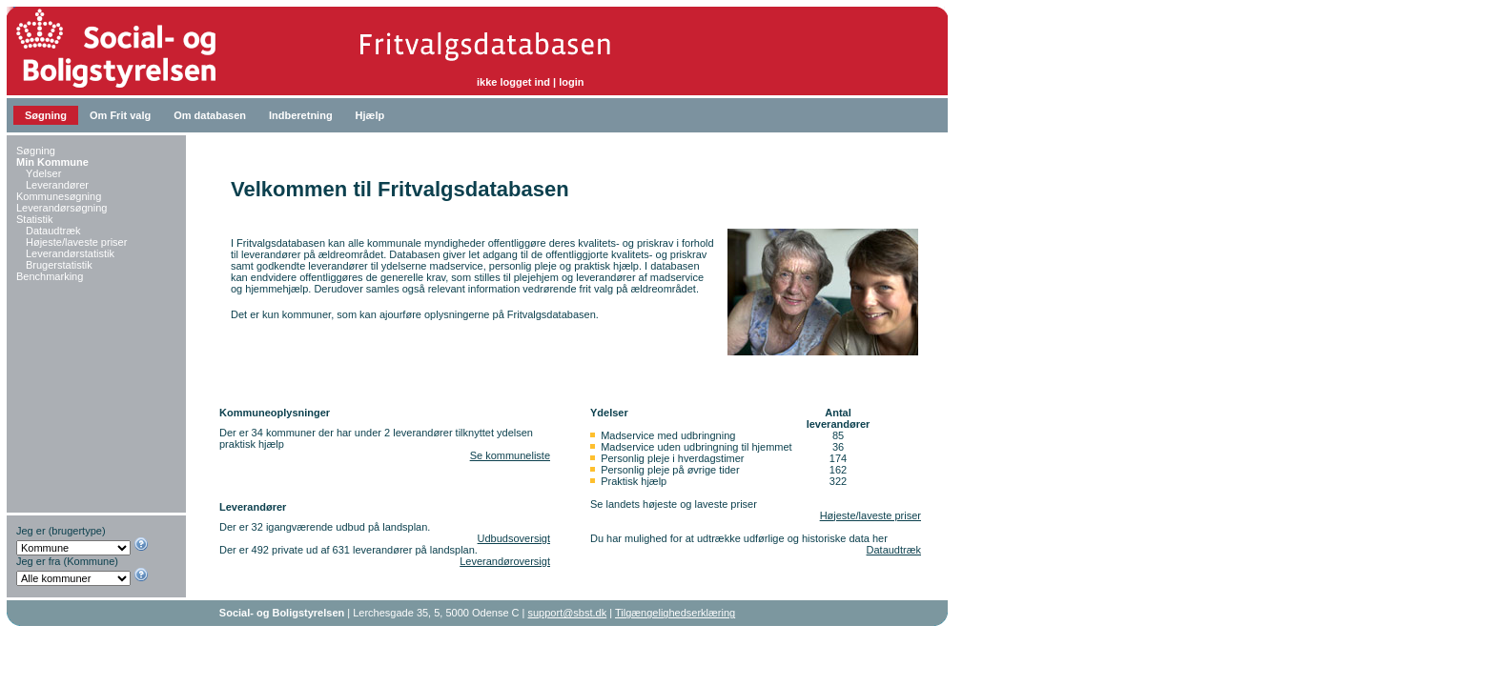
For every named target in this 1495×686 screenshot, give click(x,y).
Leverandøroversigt (505, 561)
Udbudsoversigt (514, 538)
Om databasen (210, 115)
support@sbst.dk (567, 612)
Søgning (46, 115)
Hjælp (370, 115)
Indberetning (301, 115)
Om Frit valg (120, 115)
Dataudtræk (894, 549)
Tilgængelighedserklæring (675, 612)
